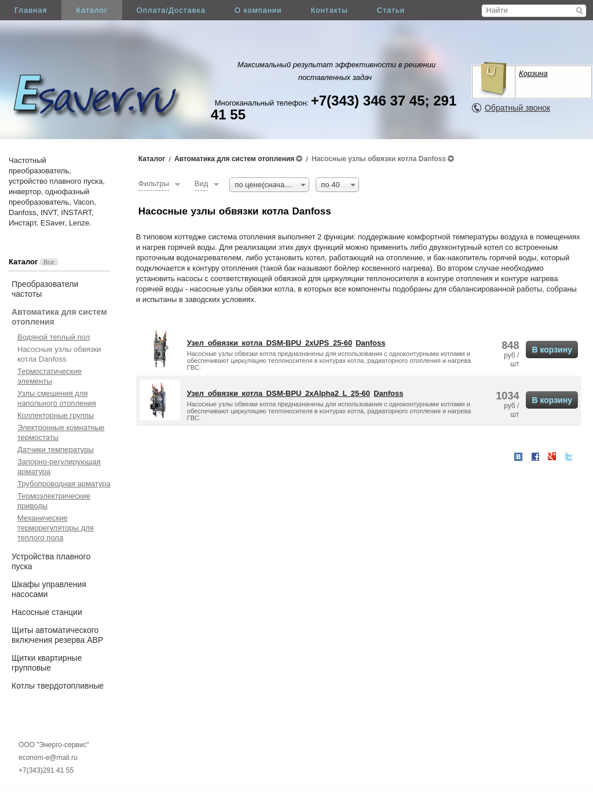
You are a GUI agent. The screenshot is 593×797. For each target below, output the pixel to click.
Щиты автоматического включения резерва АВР (57, 635)
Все (48, 262)
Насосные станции (47, 612)
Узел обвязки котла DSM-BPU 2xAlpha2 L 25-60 (278, 393)
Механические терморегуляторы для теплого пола (55, 528)
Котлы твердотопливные (58, 685)
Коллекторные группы (55, 415)
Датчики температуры (55, 449)
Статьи (391, 10)
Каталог (91, 10)
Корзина (533, 73)
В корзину (552, 349)
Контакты (329, 10)
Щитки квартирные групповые (47, 662)
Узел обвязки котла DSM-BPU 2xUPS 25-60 (269, 343)
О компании (258, 10)
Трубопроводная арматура (64, 483)
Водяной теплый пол (53, 337)
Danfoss (370, 343)
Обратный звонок (517, 107)
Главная (30, 10)
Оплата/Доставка (171, 10)
